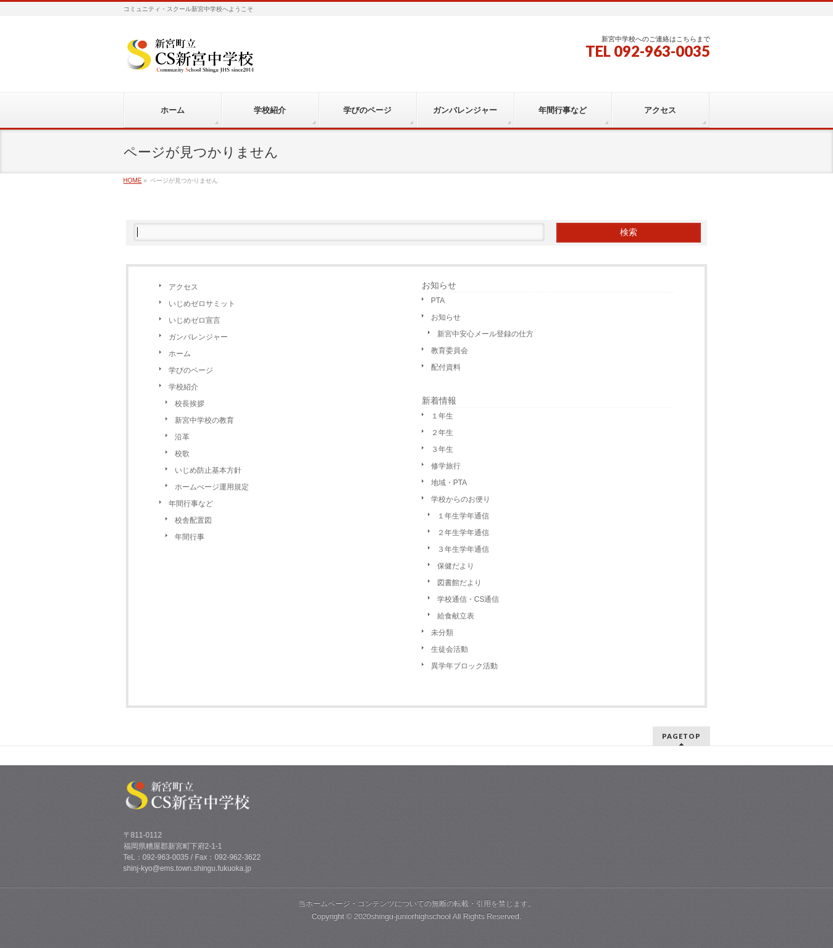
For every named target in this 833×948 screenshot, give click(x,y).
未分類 (442, 632)
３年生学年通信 (463, 549)
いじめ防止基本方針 (208, 470)
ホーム (180, 353)
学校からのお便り (460, 499)
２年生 (442, 432)
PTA (438, 300)
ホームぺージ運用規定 (212, 487)
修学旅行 (446, 466)
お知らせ (439, 285)
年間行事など (191, 503)
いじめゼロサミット (202, 303)
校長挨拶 (189, 403)
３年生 (442, 449)
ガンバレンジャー (198, 337)
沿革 (182, 437)
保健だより (455, 566)
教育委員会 (449, 350)
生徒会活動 (449, 649)
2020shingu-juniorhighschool (403, 916)
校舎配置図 (193, 520)
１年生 (442, 416)
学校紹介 (183, 387)
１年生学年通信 (463, 516)
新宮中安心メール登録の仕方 (485, 334)
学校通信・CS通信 (468, 599)
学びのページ (191, 370)
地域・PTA (449, 482)
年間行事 (189, 537)
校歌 (182, 453)
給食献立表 (455, 616)
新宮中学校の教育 (204, 420)
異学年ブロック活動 (464, 666)
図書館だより (459, 582)
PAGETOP (681, 736)
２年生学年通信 (463, 532)
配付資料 (446, 367)
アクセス (183, 287)
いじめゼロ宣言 (194, 320)
